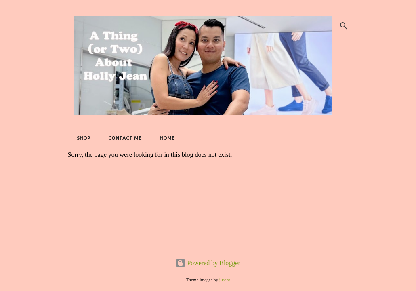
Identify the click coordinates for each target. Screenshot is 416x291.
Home (164, 138)
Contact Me (122, 138)
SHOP (81, 138)
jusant (224, 279)
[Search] (344, 26)
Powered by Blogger (208, 262)
